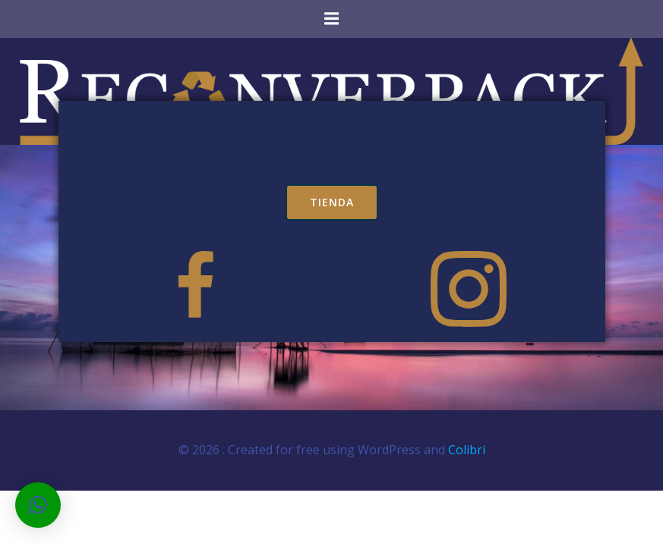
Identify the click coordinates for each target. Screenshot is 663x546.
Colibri (466, 449)
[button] (38, 505)
